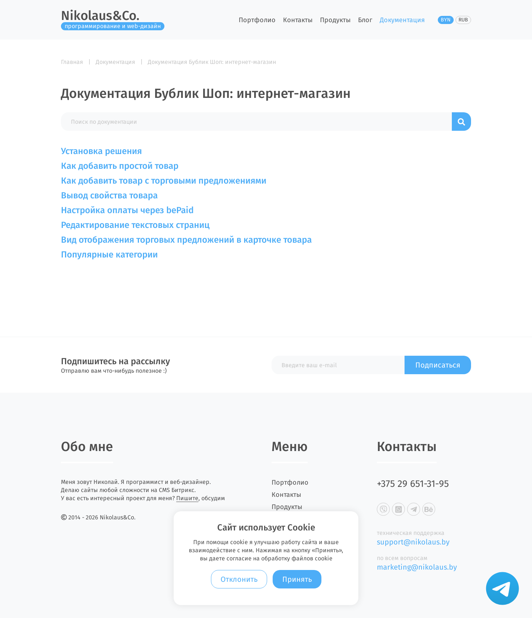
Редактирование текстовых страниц (135, 225)
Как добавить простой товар (119, 166)
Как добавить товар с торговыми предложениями (163, 180)
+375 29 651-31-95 (413, 483)
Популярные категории (109, 254)
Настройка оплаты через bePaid (127, 210)
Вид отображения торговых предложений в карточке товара (186, 240)
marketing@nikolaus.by (417, 567)
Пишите (187, 498)
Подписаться (437, 365)
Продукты (335, 20)
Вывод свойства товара (109, 195)
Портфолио (257, 20)
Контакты (298, 20)
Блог (365, 20)
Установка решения (101, 151)
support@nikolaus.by (413, 541)
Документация (402, 20)
